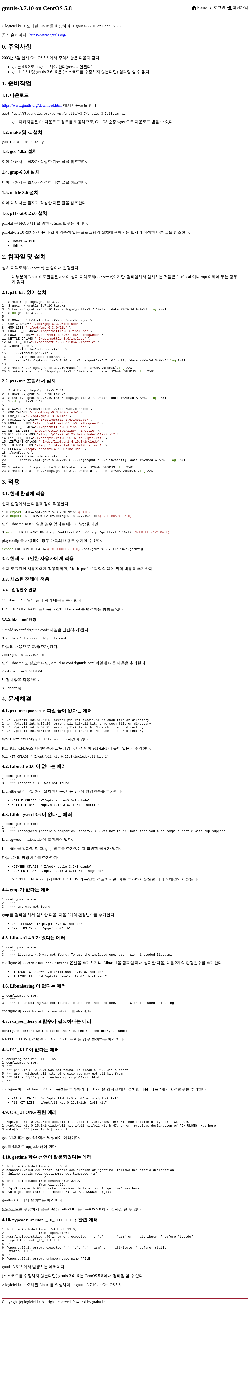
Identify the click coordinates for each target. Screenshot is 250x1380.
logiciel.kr (13, 26)
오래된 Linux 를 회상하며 (48, 26)
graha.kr (98, 1376)
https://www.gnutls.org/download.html (32, 105)
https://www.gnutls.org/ (47, 35)
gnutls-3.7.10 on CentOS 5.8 (98, 26)
